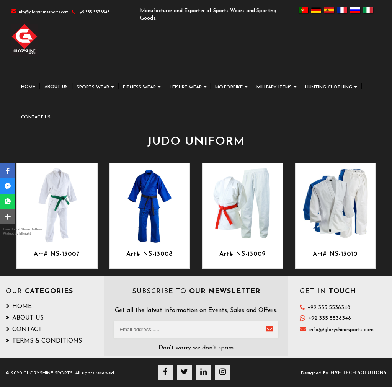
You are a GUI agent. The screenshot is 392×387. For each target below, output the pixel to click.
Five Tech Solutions (358, 373)
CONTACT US (36, 117)
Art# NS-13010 (335, 254)
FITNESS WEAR (139, 87)
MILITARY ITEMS (274, 87)
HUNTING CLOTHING (328, 87)
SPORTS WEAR (93, 87)
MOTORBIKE (229, 87)
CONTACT (24, 329)
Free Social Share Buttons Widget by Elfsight (23, 231)
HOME (28, 87)
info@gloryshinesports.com (341, 330)
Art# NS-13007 (57, 254)
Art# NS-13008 (149, 254)
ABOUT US (56, 87)
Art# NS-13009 (242, 254)
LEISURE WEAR (186, 87)
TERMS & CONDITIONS (44, 340)
